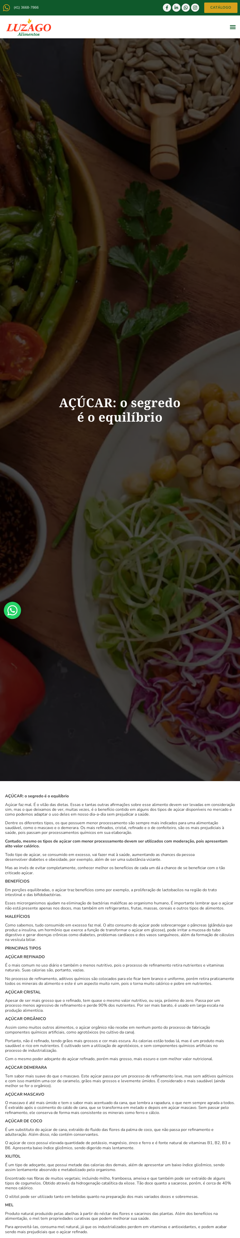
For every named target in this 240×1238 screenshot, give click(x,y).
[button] (233, 27)
